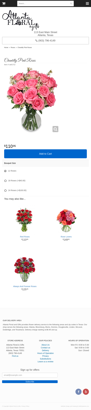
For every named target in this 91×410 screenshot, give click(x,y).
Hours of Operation (45, 353)
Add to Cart (45, 153)
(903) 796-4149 (45, 40)
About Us (46, 345)
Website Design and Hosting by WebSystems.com (75, 406)
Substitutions (45, 359)
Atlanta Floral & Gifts (20, 20)
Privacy (45, 356)
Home (6, 47)
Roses (13, 47)
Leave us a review (45, 361)
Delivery (45, 350)
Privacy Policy (25, 406)
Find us (15, 356)
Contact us (45, 348)
